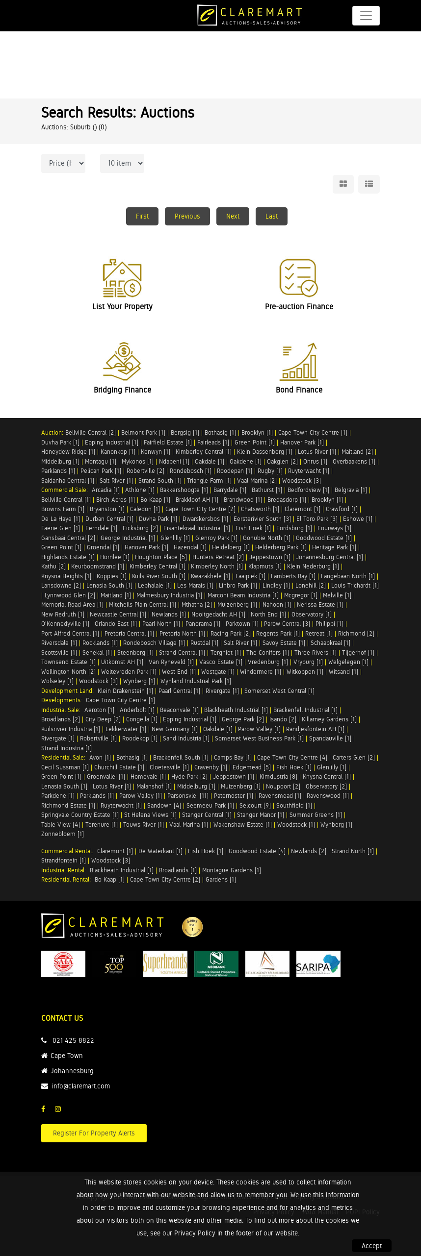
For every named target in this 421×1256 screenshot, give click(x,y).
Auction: (53, 432)
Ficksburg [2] (140, 528)
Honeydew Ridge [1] (68, 451)
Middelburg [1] (60, 461)
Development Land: (69, 690)
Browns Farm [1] (62, 509)
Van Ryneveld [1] (171, 661)
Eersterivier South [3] (262, 518)
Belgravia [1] (351, 489)
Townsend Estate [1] (68, 661)
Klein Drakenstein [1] (125, 690)
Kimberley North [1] (217, 566)
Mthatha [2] (197, 604)
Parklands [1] (58, 470)
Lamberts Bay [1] (293, 576)
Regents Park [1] (278, 633)
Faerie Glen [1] (60, 528)
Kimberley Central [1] (204, 451)
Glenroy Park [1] (216, 538)
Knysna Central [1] (327, 776)
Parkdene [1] (58, 795)
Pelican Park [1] (100, 470)
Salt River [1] (116, 480)
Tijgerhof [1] (358, 652)
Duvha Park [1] (60, 442)
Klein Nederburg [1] (313, 566)
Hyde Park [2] (189, 776)
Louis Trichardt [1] (355, 585)
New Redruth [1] (62, 614)
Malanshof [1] (154, 786)
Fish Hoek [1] (253, 528)
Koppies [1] (112, 576)
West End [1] (179, 671)
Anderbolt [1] (137, 710)
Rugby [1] (270, 470)
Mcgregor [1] (300, 595)
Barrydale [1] (229, 489)
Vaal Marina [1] (188, 824)
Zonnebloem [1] (62, 833)
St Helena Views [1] (150, 814)
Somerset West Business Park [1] (259, 738)
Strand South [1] (160, 480)
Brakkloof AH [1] (197, 499)
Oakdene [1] (246, 461)
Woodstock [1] (296, 824)
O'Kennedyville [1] (65, 623)
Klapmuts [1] (265, 566)
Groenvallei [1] (106, 776)
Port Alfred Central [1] (70, 633)
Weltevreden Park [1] (129, 671)
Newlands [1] (169, 614)
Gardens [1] (221, 879)
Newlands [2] (308, 851)
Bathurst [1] (267, 489)
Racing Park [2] (230, 633)
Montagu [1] (100, 461)
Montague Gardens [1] (231, 870)
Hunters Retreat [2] (218, 557)
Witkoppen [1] (305, 671)
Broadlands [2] (60, 719)
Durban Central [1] (109, 518)
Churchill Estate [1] (119, 767)
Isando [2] (282, 719)
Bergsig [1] (185, 432)
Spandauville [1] (330, 738)
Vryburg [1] (308, 661)
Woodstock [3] (301, 480)
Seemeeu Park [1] (210, 805)
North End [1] (268, 614)
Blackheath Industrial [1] (236, 710)
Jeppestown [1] (269, 557)
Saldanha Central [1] (67, 480)
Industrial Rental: (65, 870)
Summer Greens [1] (315, 814)
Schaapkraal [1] (330, 642)
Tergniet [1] (225, 652)
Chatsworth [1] (260, 509)
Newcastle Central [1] (118, 614)
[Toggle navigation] (366, 15)
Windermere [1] (260, 671)
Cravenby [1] (210, 767)
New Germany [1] (175, 729)
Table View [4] (60, 824)
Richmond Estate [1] (68, 805)
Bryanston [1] (107, 509)
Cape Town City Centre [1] (312, 432)
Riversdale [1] (59, 642)
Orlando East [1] (116, 623)
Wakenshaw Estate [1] (242, 824)
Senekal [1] (97, 652)
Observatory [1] (311, 614)
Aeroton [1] (99, 710)
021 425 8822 (73, 1040)
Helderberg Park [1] (281, 547)
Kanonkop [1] (118, 451)
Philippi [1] (329, 623)
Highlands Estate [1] (68, 557)
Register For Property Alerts (94, 1133)
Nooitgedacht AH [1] (218, 614)
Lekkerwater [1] (125, 729)
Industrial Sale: (62, 710)
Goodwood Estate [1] (324, 538)
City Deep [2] (103, 719)
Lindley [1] (276, 585)
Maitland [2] (357, 451)
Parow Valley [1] (259, 729)
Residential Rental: (68, 879)
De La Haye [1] (60, 518)
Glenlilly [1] (175, 538)
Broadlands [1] (178, 870)
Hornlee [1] (115, 557)
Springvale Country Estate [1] (80, 814)
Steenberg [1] (135, 652)
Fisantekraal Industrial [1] (196, 528)
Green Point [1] (255, 442)
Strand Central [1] (182, 652)
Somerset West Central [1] (279, 690)
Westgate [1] (218, 671)
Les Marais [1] (195, 585)
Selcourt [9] (255, 805)
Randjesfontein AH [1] (315, 729)
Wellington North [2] (68, 671)
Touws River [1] (143, 824)
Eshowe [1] (357, 518)
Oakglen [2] (282, 461)
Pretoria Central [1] (129, 633)
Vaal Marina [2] (257, 480)
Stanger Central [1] (207, 814)
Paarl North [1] (161, 623)
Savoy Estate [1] (284, 642)
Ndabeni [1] (174, 461)
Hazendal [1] (190, 547)
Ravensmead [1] (280, 795)
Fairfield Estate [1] (168, 442)
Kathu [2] (53, 566)
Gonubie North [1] (266, 538)
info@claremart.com (81, 1086)
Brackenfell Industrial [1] (305, 710)
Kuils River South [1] (158, 576)
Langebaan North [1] (348, 576)
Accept (372, 1246)
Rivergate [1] (222, 690)
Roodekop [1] (140, 738)
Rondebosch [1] (190, 470)
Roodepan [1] (234, 470)
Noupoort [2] (283, 786)
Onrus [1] (315, 461)
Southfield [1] (294, 805)
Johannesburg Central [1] (329, 557)
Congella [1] (142, 719)
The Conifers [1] (267, 652)
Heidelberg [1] (231, 547)
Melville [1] (337, 595)
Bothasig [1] (220, 432)
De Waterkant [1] (160, 851)
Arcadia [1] (106, 489)
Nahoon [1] (277, 604)
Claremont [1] (302, 509)
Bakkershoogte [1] (184, 489)
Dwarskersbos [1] (205, 518)
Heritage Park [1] (334, 547)
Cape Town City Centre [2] (200, 509)
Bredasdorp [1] (286, 499)
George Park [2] (243, 719)
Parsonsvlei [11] (188, 795)
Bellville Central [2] (90, 432)
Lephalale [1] (155, 585)
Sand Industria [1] (186, 738)
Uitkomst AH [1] (122, 661)
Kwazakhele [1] (210, 576)
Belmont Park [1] (143, 432)
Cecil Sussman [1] (65, 767)
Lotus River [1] (317, 451)
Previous (187, 216)
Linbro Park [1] (238, 585)
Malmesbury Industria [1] (169, 595)
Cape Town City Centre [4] (292, 757)
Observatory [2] (326, 786)
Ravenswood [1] (328, 795)
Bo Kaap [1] (155, 499)
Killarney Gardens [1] (329, 719)
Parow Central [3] (287, 623)
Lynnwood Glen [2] (70, 595)
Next (232, 216)
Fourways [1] (334, 528)
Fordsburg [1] (294, 528)
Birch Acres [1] (115, 499)
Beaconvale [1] (179, 710)
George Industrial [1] (128, 538)
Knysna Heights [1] (66, 576)
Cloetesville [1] (169, 767)
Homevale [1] (148, 776)
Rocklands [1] (100, 642)
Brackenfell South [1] (181, 757)
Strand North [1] (353, 851)
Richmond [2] (356, 633)
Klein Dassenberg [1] (264, 451)
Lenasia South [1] (109, 585)
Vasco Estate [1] (220, 661)
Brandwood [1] (243, 499)
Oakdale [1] (209, 461)
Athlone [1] (140, 489)
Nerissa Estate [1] (320, 604)
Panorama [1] (202, 623)
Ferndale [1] (101, 528)
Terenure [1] (101, 824)
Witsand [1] (343, 671)
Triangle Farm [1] (209, 480)
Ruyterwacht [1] (308, 470)
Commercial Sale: (66, 489)
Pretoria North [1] (182, 633)
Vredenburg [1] (268, 661)
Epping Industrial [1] (111, 442)
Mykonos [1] (138, 461)
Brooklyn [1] (257, 432)
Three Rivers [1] (315, 652)
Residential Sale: (65, 757)
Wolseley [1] (57, 681)
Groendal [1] (103, 547)
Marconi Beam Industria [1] (243, 595)
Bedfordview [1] (308, 489)
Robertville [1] (98, 738)
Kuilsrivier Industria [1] (70, 729)
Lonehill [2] (310, 585)
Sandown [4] (164, 805)
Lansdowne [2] (61, 585)
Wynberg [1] (139, 681)
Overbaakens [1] (354, 461)
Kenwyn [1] (155, 451)
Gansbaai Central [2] (68, 538)
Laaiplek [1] (250, 576)
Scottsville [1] (59, 652)
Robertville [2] (145, 470)
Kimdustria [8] (278, 776)
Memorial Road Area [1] (72, 604)
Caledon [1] (145, 509)
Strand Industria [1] (66, 748)
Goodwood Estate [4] (257, 851)
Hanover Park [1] (302, 442)
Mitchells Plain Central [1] (142, 604)
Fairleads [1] (213, 442)
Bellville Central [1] (66, 499)
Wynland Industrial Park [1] (195, 681)
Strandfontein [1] (63, 860)
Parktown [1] (242, 623)
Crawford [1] (342, 509)
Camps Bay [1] (233, 757)
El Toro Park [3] (317, 518)
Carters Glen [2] (354, 757)
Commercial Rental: (69, 851)
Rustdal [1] (204, 642)
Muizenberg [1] (237, 604)
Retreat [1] (319, 633)
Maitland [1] (116, 595)
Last (271, 216)
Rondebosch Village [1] (154, 642)
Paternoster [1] (233, 795)
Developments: (63, 700)
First (142, 216)
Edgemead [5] (252, 767)
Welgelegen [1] (348, 661)
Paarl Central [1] (179, 690)
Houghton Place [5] (161, 557)
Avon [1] (100, 757)
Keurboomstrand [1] (97, 566)
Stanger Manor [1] (260, 814)
